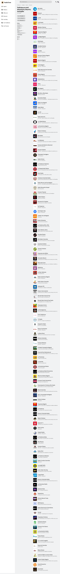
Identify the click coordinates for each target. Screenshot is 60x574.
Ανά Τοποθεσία (5, 22)
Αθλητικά (4, 13)
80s (18, 29)
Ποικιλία (19, 28)
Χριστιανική (19, 25)
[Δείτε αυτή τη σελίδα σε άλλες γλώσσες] (56, 1)
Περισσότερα (20, 34)
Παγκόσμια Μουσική (21, 32)
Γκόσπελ (18, 27)
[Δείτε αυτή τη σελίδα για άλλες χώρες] (58, 1)
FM (17, 38)
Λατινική (19, 24)
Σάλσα (18, 31)
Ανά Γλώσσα (5, 26)
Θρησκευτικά (19, 30)
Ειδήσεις (4, 9)
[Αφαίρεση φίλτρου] (24, 16)
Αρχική (3, 6)
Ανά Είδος (4, 19)
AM (17, 39)
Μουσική (4, 16)
